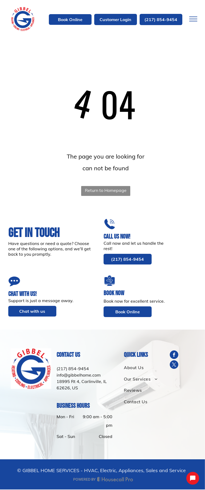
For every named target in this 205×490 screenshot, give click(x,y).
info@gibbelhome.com (79, 375)
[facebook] (174, 355)
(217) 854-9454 (73, 368)
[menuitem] (142, 367)
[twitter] (174, 365)
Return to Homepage (106, 190)
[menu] (193, 19)
